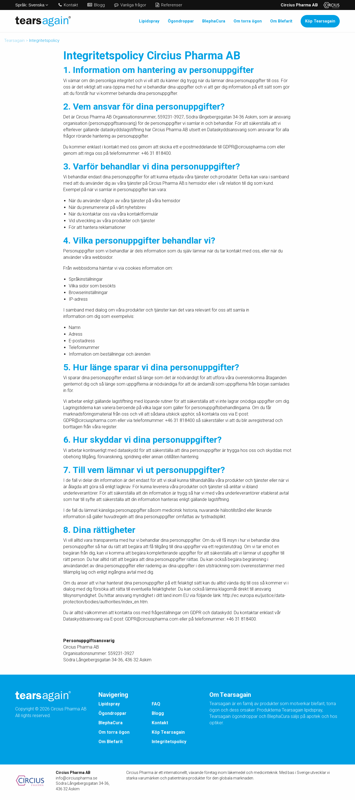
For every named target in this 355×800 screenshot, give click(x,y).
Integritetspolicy (169, 741)
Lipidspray (149, 21)
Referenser (169, 4)
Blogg (96, 4)
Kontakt (68, 4)
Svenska (31, 5)
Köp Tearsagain (320, 21)
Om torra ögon (248, 21)
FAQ (156, 704)
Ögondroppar (181, 21)
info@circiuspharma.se (76, 778)
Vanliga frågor (130, 4)
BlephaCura (213, 21)
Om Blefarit (281, 21)
